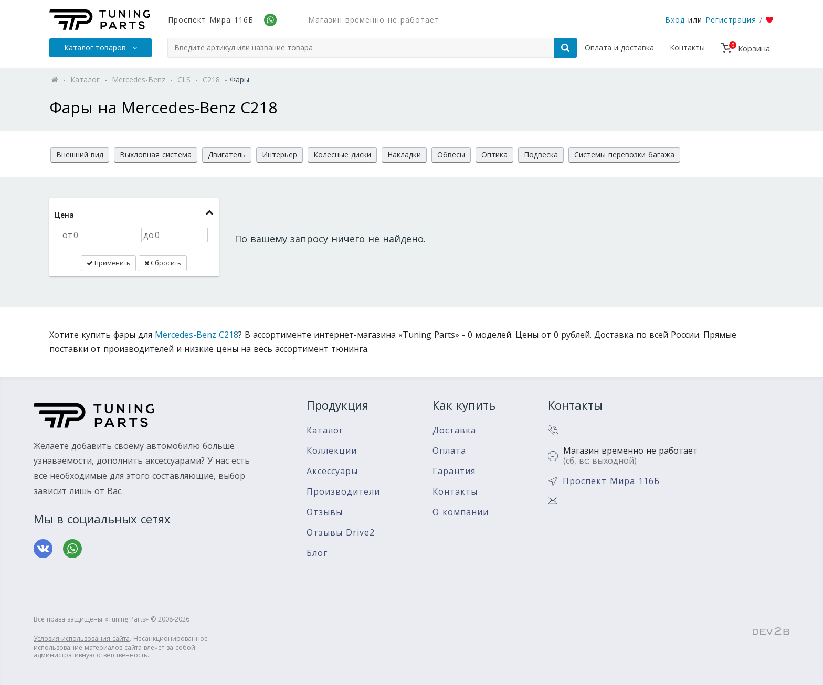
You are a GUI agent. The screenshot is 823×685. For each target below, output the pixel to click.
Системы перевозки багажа (624, 154)
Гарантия (454, 471)
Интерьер (279, 154)
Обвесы (451, 154)
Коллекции (332, 451)
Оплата (449, 451)
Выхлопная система (156, 154)
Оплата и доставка (619, 47)
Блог (317, 553)
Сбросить (162, 263)
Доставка (454, 430)
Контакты (687, 47)
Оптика (494, 154)
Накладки (404, 154)
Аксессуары (332, 471)
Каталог (325, 430)
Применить (108, 263)
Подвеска (541, 154)
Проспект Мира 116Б (211, 20)
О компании (460, 512)
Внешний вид (79, 154)
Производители (343, 492)
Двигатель (227, 154)
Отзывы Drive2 (341, 533)
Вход (675, 20)
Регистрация (730, 20)
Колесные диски (342, 154)
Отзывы (325, 512)
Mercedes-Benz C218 (196, 334)
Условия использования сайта (82, 638)
